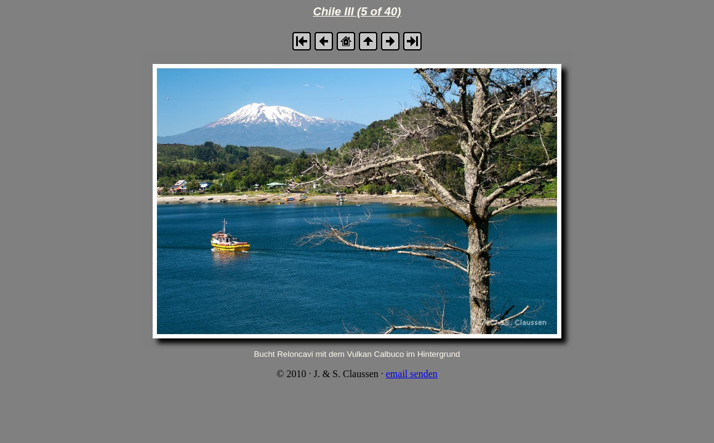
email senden (412, 374)
